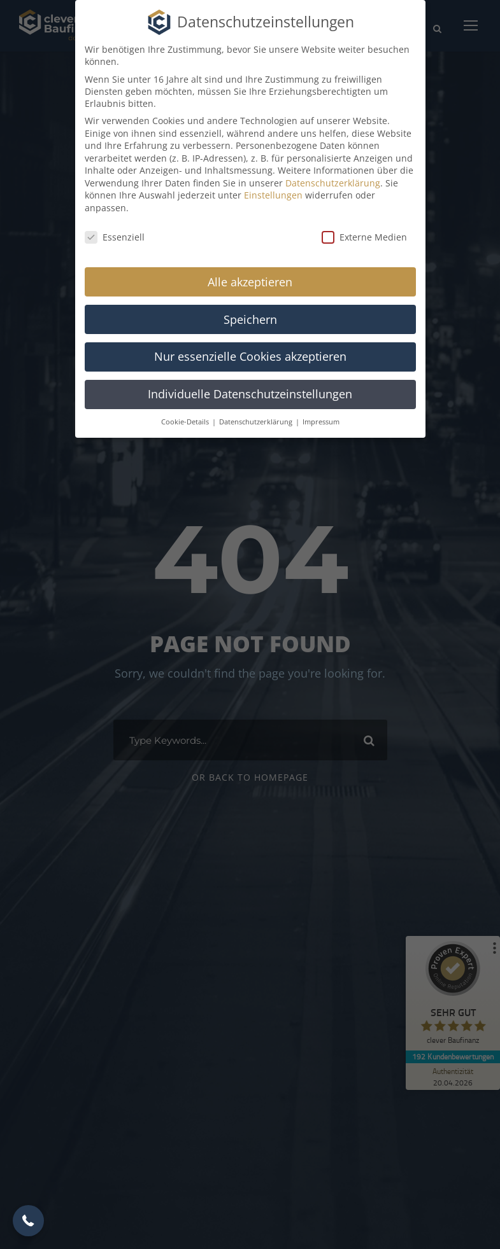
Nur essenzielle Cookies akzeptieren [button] (250, 356)
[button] (28, 1220)
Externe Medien (364, 237)
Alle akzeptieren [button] (250, 282)
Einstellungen (273, 195)
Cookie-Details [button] (186, 421)
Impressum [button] (321, 421)
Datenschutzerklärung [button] (256, 421)
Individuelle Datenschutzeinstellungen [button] (250, 393)
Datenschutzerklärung (332, 183)
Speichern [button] (250, 319)
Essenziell (115, 237)
